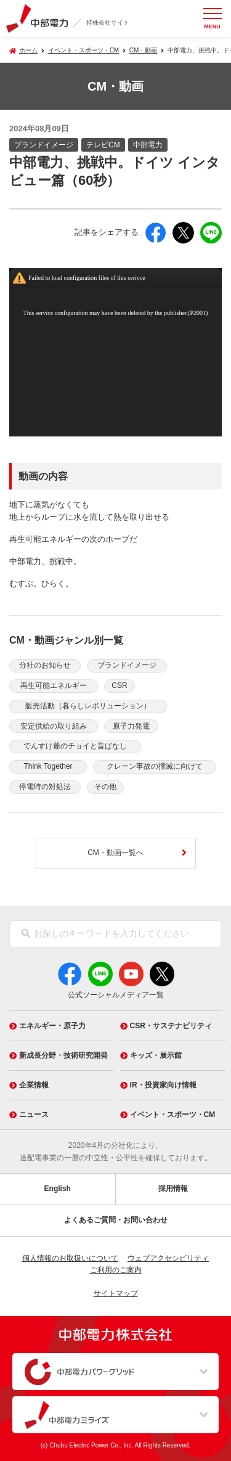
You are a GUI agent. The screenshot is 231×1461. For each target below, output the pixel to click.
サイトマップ (116, 1293)
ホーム (28, 50)
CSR (119, 685)
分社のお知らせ (45, 665)
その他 (105, 786)
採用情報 (173, 1188)
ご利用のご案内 (116, 1270)
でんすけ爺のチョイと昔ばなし (75, 746)
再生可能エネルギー (53, 685)
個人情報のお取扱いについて (70, 1258)
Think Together (47, 766)
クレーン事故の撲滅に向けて (155, 766)
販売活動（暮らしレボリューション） (88, 706)
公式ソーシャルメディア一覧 (116, 995)
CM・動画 (143, 50)
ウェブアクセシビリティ (168, 1258)
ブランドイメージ (126, 665)
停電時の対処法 (45, 786)
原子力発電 (131, 726)
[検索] (26, 934)
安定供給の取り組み (53, 726)
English (57, 1188)
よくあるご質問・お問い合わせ (116, 1220)
